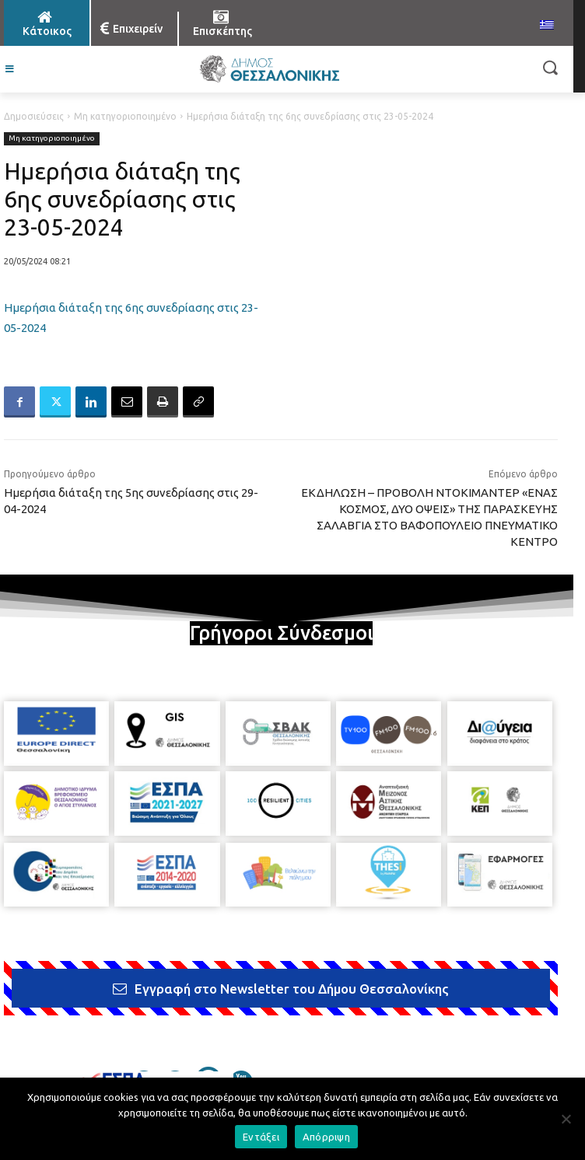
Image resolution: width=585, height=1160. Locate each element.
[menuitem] (547, 25)
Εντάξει (261, 1136)
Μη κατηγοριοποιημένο (125, 116)
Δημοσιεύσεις (34, 116)
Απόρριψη (326, 1136)
